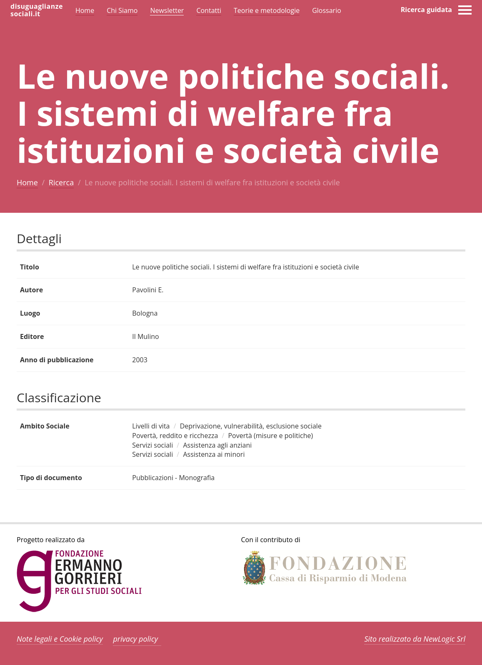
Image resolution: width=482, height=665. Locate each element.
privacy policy (135, 639)
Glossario (326, 10)
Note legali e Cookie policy (60, 639)
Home (27, 182)
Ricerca (61, 182)
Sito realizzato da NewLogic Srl (414, 639)
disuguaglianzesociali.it (36, 10)
